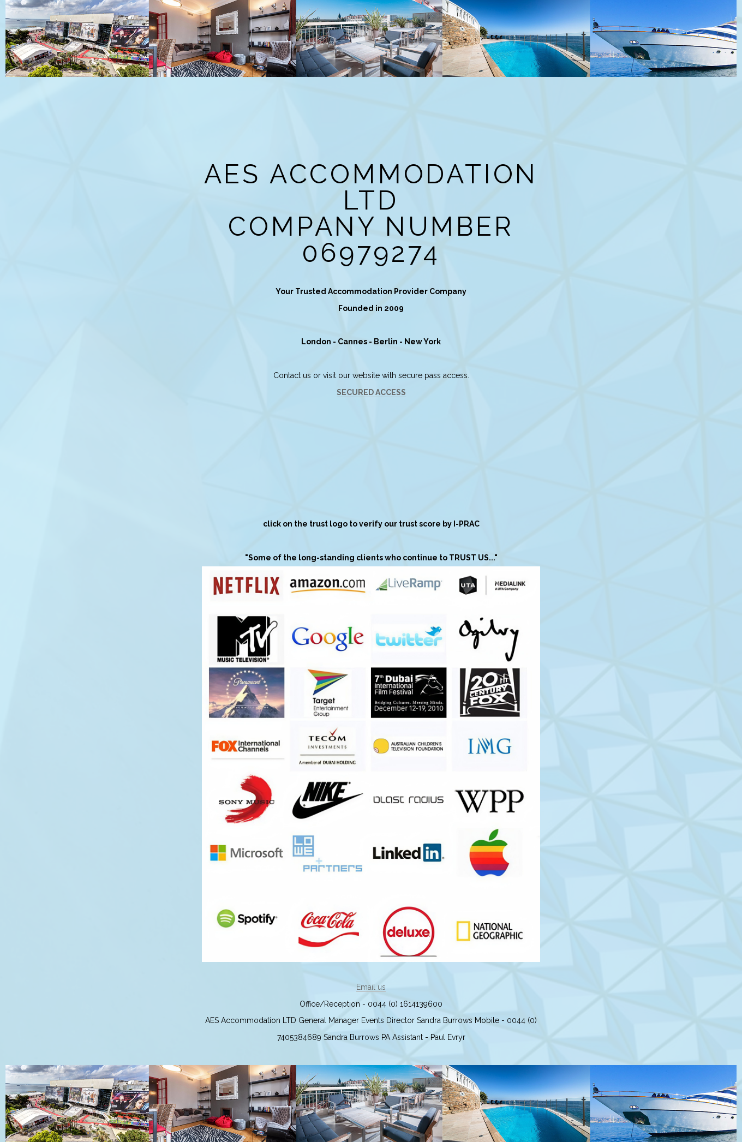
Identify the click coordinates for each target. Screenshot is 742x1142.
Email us (371, 987)
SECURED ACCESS (371, 392)
